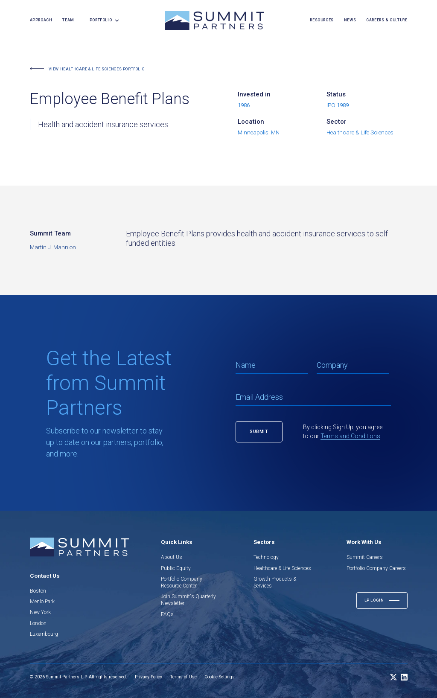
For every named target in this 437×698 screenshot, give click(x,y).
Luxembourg (44, 634)
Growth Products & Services (274, 582)
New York (40, 612)
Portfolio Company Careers (376, 568)
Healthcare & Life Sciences (282, 568)
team (68, 20)
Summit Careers (365, 557)
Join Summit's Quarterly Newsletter (188, 599)
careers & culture (386, 20)
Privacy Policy (148, 677)
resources (321, 20)
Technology (266, 557)
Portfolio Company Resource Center (181, 582)
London (38, 623)
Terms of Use (183, 677)
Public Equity (176, 568)
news (350, 20)
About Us (171, 557)
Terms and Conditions (350, 436)
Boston (38, 591)
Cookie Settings (219, 677)
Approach (41, 20)
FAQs (167, 614)
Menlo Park (42, 602)
